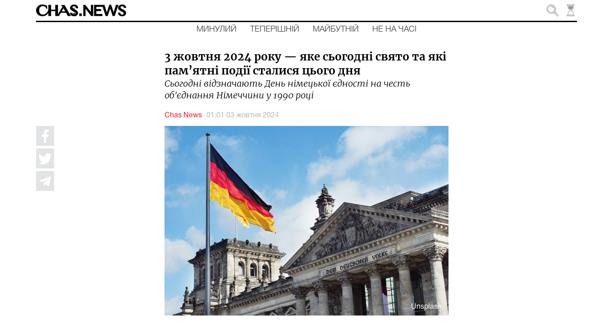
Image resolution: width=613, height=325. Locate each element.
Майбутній (336, 29)
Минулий (217, 29)
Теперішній (274, 29)
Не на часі (394, 29)
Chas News (183, 115)
